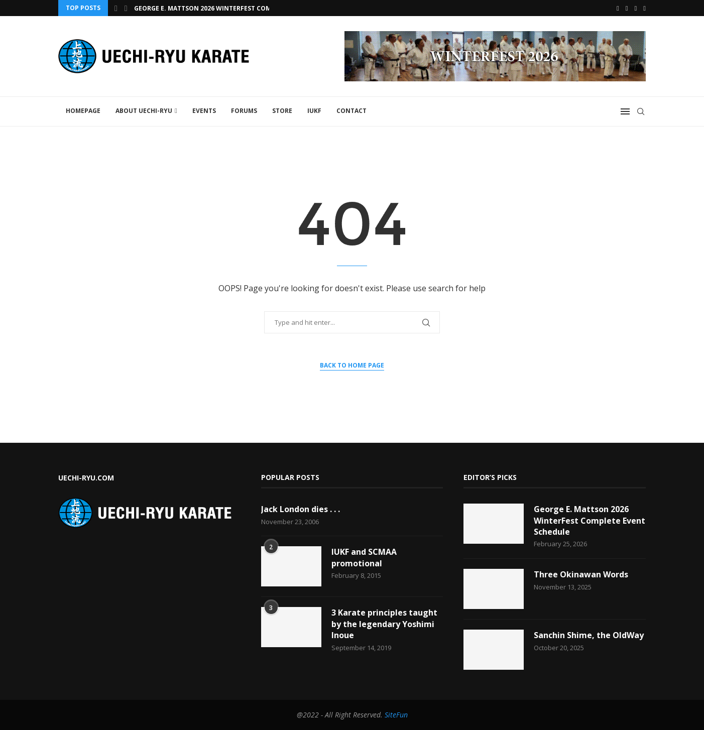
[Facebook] (618, 8)
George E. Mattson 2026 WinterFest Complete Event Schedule (239, 8)
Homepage (83, 110)
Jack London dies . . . (300, 509)
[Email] (636, 8)
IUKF (314, 110)
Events (204, 110)
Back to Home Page (352, 365)
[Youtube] (627, 8)
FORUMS (244, 110)
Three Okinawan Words (581, 574)
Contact (351, 110)
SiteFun (396, 714)
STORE (282, 110)
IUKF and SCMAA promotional (364, 557)
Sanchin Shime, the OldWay (589, 635)
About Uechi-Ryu (143, 110)
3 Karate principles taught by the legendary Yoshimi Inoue (384, 624)
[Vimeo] (644, 8)
